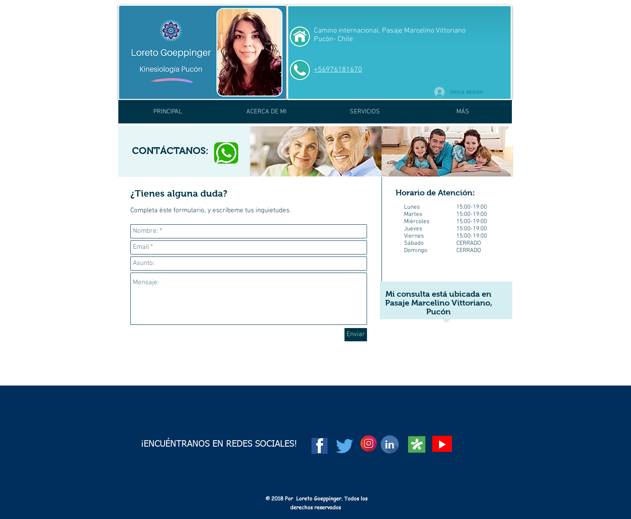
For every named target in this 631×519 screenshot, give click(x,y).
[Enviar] (355, 334)
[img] (315, 151)
